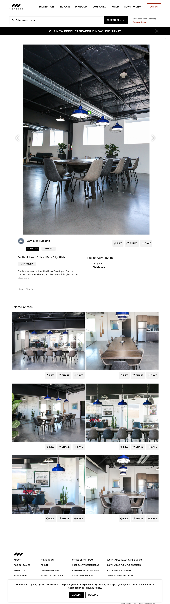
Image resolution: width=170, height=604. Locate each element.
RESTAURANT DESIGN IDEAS (85, 570)
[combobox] (116, 20)
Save (80, 375)
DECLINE (93, 595)
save (147, 243)
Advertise (19, 570)
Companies (99, 7)
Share (65, 375)
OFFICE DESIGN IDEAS (82, 560)
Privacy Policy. (94, 588)
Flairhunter (99, 267)
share (133, 243)
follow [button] (34, 248)
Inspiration (46, 7)
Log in (154, 7)
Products (81, 7)
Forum (115, 7)
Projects (64, 7)
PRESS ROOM (47, 560)
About (17, 560)
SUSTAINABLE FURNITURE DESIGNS (124, 565)
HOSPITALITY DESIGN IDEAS (85, 565)
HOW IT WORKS (133, 7)
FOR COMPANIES (22, 565)
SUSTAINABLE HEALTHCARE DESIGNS (124, 560)
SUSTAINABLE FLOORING (119, 570)
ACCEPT (76, 595)
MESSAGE (48, 248)
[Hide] (156, 31)
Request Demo (139, 22)
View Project (27, 264)
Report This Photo (27, 289)
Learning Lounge (50, 570)
